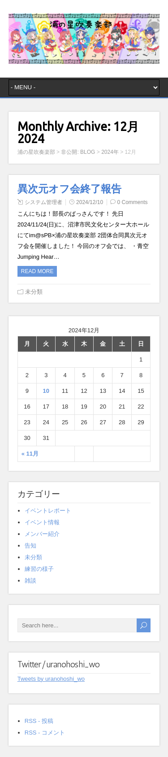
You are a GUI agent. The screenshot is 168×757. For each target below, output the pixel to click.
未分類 (34, 291)
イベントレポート (48, 510)
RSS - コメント (45, 732)
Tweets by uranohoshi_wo (51, 678)
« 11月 (30, 453)
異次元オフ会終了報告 (69, 189)
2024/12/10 (89, 202)
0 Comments (132, 202)
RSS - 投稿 (39, 721)
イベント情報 (42, 522)
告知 (30, 545)
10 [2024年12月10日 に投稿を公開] (46, 390)
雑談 (30, 580)
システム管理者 (43, 202)
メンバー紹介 (42, 534)
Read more (37, 271)
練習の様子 (39, 569)
